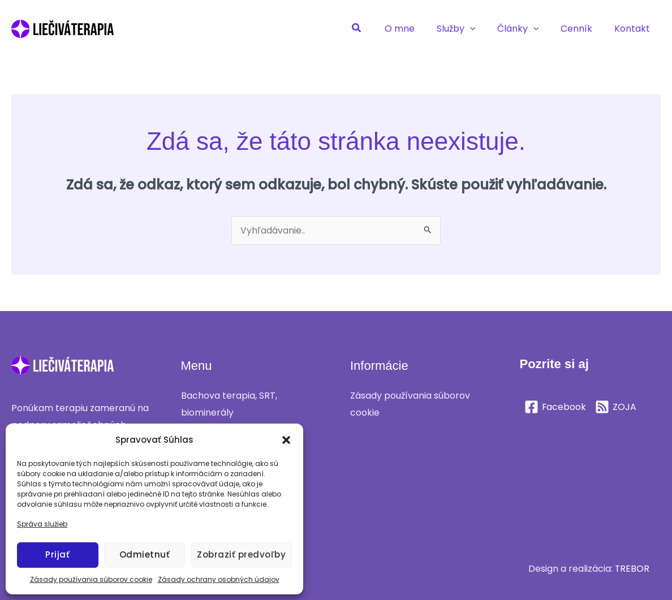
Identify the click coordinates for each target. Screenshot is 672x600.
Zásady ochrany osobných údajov (218, 579)
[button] (286, 440)
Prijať (57, 554)
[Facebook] (555, 407)
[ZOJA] (616, 407)
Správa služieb (42, 524)
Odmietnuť (144, 554)
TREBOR (631, 568)
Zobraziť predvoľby (241, 554)
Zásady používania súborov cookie (91, 579)
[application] (483, 28)
